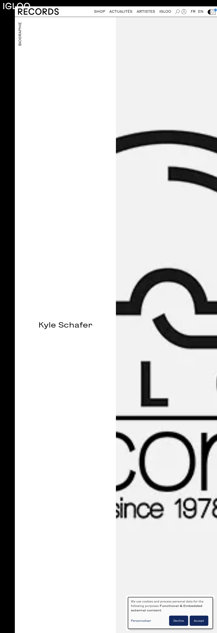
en (200, 11)
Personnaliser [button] (141, 620)
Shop (99, 11)
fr (193, 11)
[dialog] (170, 613)
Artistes (146, 11)
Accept (199, 620)
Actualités (120, 11)
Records (38, 11)
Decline (178, 620)
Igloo (17, 6)
